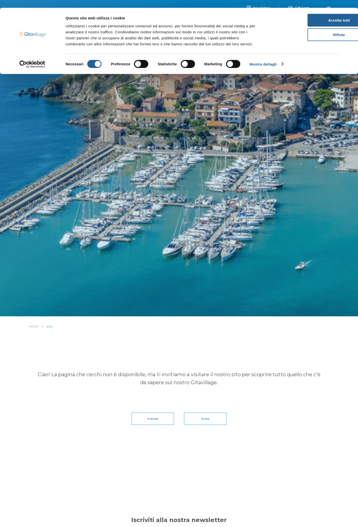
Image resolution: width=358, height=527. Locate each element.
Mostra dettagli (263, 56)
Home (33, 326)
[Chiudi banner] (350, 7)
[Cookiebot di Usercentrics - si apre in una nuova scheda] (32, 56)
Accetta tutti (303, 12)
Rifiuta (304, 27)
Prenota (152, 418)
